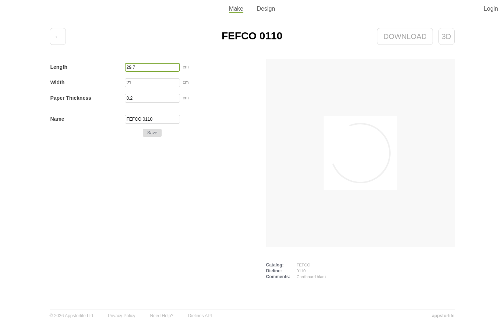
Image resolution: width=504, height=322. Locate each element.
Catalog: (275, 265)
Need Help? (161, 315)
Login (491, 9)
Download (405, 36)
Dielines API (200, 315)
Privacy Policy (121, 315)
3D (446, 36)
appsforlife (443, 315)
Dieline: (274, 270)
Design (266, 9)
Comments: (278, 276)
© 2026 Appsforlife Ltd (71, 315)
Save (152, 132)
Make (236, 9)
